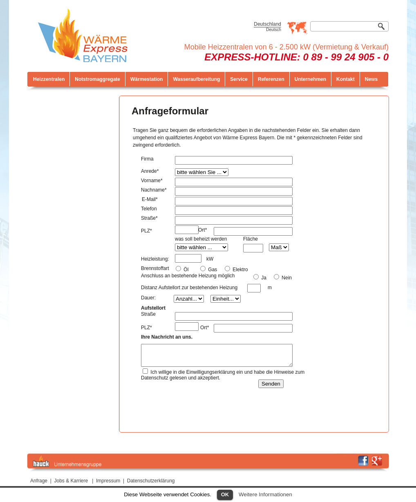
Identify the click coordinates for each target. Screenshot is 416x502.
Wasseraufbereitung (196, 79)
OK (225, 494)
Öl (185, 269)
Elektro (239, 269)
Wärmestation (146, 79)
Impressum (108, 481)
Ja (263, 278)
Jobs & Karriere (71, 481)
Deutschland (267, 24)
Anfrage (38, 481)
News (371, 79)
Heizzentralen (49, 79)
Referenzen (271, 79)
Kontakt (345, 79)
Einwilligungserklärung (210, 372)
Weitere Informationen (265, 494)
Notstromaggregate (97, 79)
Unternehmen (310, 79)
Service (239, 79)
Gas (212, 269)
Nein (286, 278)
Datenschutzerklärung (151, 481)
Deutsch (273, 29)
